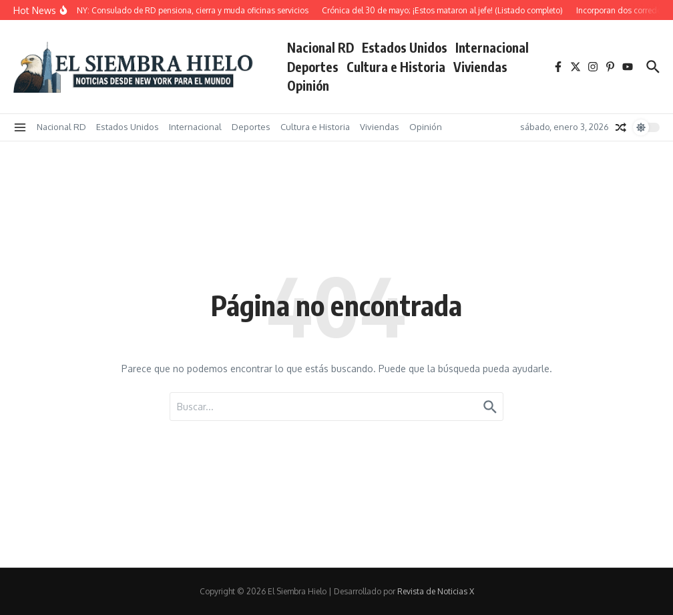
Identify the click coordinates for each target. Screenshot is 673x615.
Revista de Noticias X (435, 591)
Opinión (308, 85)
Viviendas (480, 67)
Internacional (492, 47)
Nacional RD (320, 47)
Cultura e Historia (396, 67)
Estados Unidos (404, 47)
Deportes (313, 67)
